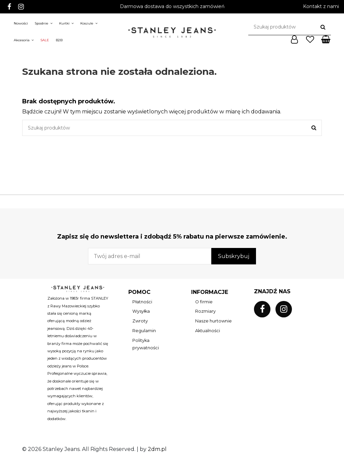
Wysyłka (141, 311)
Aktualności (207, 330)
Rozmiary (205, 311)
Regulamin (144, 330)
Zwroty (140, 320)
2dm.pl (157, 449)
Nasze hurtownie (213, 320)
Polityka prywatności (145, 344)
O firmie (204, 301)
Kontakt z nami (321, 6)
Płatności (142, 301)
